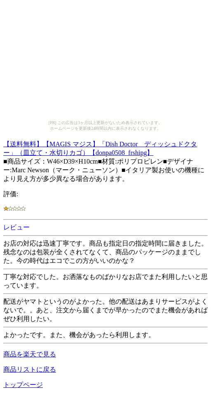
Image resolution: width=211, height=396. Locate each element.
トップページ (23, 384)
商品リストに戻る (29, 369)
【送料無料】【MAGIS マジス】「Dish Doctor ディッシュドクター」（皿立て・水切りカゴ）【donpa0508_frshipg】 (100, 147)
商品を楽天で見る (29, 354)
